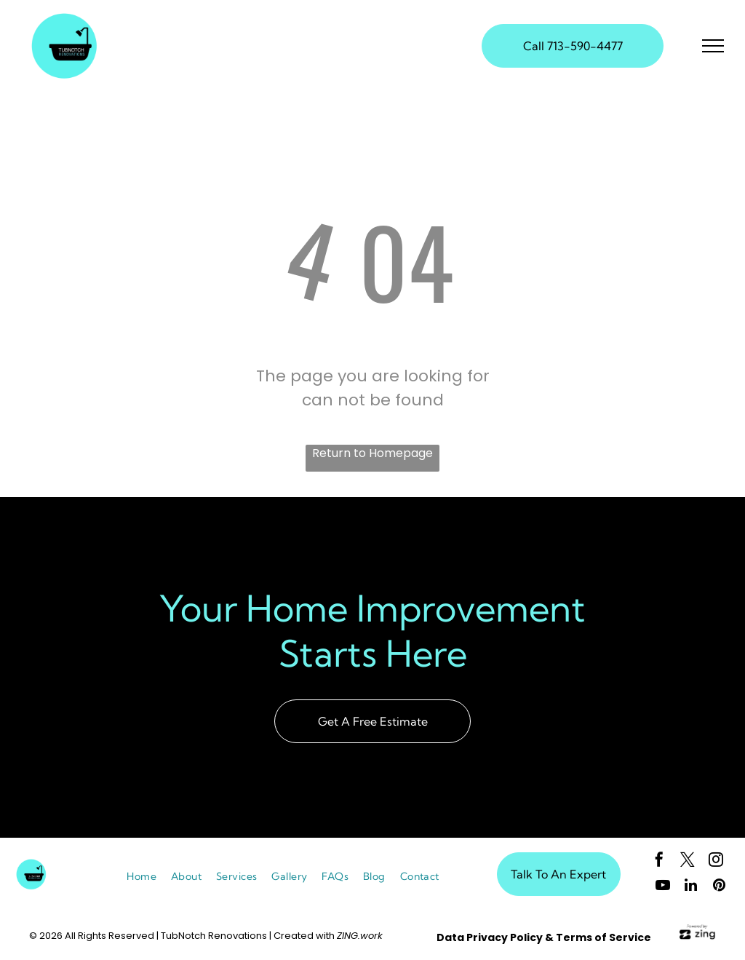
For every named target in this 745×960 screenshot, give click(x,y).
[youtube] (663, 887)
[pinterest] (719, 887)
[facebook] (659, 861)
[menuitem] (141, 876)
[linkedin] (691, 887)
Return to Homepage (372, 453)
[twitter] (687, 861)
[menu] (713, 46)
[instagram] (716, 861)
